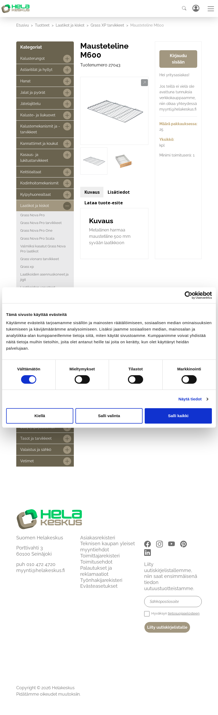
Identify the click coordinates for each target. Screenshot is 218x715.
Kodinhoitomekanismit (39, 183)
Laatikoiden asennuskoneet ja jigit (44, 276)
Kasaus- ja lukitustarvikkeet (34, 157)
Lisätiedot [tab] (119, 192)
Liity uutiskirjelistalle (167, 627)
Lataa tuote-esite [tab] (103, 203)
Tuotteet (42, 25)
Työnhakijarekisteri (101, 580)
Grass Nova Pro (32, 215)
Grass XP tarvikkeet (107, 25)
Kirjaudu (196, 8)
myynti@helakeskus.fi (40, 570)
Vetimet (27, 461)
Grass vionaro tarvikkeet (39, 259)
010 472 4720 (40, 564)
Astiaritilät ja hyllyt (36, 69)
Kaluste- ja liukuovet (37, 115)
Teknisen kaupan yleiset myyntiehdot (107, 546)
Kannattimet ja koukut (39, 143)
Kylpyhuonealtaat (35, 194)
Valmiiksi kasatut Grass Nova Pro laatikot (43, 248)
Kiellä (39, 415)
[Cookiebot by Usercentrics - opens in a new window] (188, 295)
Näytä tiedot (190, 399)
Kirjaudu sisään (178, 59)
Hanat (25, 81)
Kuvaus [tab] (92, 192)
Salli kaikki (178, 415)
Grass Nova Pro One (36, 230)
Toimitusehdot (96, 562)
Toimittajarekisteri (100, 556)
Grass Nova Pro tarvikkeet (41, 223)
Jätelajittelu (30, 103)
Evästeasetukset (99, 586)
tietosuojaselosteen (184, 613)
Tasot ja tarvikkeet (36, 438)
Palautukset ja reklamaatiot (96, 571)
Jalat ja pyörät (32, 92)
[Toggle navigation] (211, 9)
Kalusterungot (32, 58)
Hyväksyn (172, 613)
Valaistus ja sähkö (35, 449)
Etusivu (22, 25)
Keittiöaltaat (30, 172)
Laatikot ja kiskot (70, 25)
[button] (144, 83)
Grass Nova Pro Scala (37, 238)
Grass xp (27, 267)
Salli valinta (109, 415)
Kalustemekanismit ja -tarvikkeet (40, 129)
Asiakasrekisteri (97, 537)
